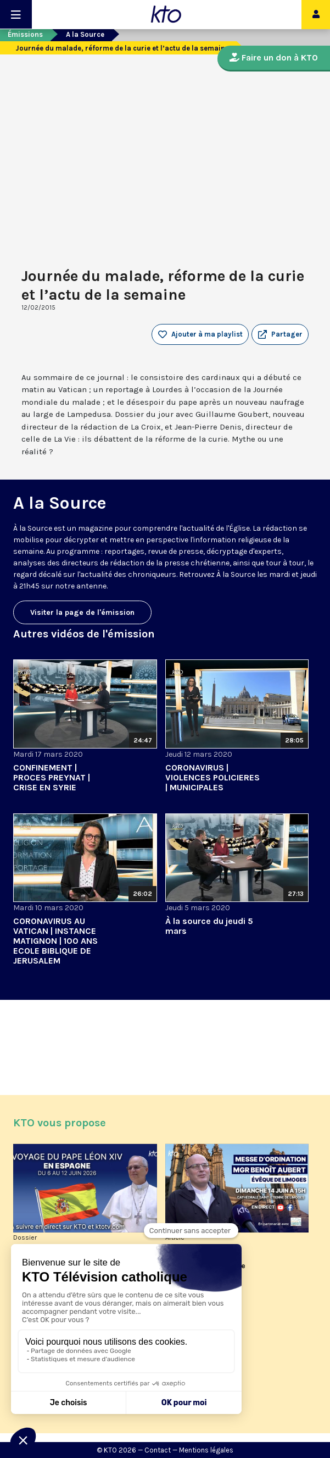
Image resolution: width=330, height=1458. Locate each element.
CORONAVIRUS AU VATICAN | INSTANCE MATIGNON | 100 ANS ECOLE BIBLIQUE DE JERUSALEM (55, 941)
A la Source (85, 34)
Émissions (25, 34)
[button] (280, 334)
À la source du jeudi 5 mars (209, 926)
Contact (157, 1450)
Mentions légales (206, 1450)
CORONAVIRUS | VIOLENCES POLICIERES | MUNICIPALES (212, 777)
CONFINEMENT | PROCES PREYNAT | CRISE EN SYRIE (51, 777)
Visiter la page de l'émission (82, 612)
